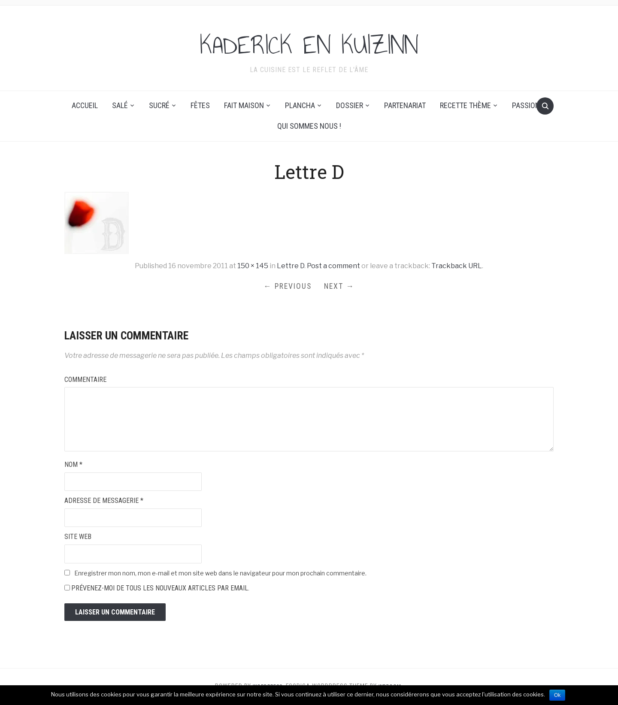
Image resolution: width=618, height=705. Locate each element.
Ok (557, 695)
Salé (120, 105)
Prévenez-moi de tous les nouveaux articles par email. (160, 589)
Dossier (349, 105)
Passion (526, 105)
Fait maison (244, 105)
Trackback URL (456, 266)
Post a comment (333, 266)
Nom (73, 466)
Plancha (300, 105)
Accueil (85, 105)
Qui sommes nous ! (309, 125)
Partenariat (405, 105)
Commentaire (85, 380)
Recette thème (465, 105)
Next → (340, 286)
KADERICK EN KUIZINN (309, 42)
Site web (77, 538)
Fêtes (200, 105)
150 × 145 (252, 266)
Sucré (159, 105)
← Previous (286, 286)
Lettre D (290, 266)
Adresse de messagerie (103, 502)
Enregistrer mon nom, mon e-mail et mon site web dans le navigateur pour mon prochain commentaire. (220, 574)
